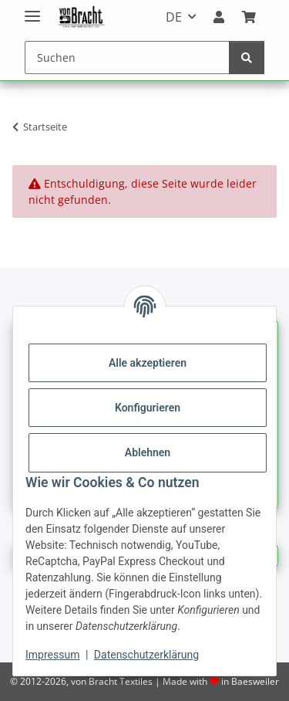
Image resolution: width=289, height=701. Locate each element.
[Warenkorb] (249, 17)
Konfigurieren (147, 407)
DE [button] (174, 16)
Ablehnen (147, 452)
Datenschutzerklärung (146, 655)
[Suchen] (127, 57)
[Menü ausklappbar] (32, 9)
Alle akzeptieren (148, 363)
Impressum (52, 655)
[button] (219, 17)
